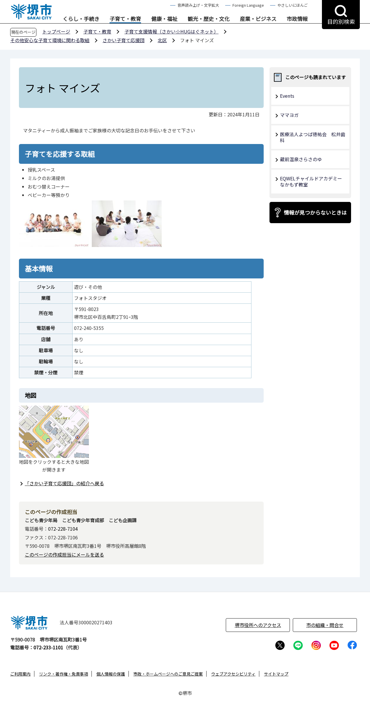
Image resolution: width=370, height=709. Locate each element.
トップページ (56, 31)
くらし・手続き (81, 18)
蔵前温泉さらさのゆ (301, 159)
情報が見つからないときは (315, 212)
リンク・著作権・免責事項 (63, 674)
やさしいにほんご (292, 5)
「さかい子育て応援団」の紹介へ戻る (64, 483)
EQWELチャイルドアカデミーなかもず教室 (311, 181)
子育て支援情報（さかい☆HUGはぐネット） (171, 31)
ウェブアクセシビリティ (233, 674)
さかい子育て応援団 (124, 40)
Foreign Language (248, 5)
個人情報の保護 (110, 674)
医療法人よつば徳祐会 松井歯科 (312, 137)
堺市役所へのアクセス (258, 624)
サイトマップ (276, 674)
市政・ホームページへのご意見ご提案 (168, 674)
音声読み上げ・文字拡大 (198, 5)
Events (287, 95)
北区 (162, 40)
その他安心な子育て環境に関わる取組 (49, 40)
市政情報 (297, 18)
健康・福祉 (164, 18)
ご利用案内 (20, 674)
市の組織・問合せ (324, 624)
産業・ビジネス (258, 18)
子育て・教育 (125, 18)
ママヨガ (289, 114)
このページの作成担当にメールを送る (64, 554)
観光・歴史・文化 (209, 18)
